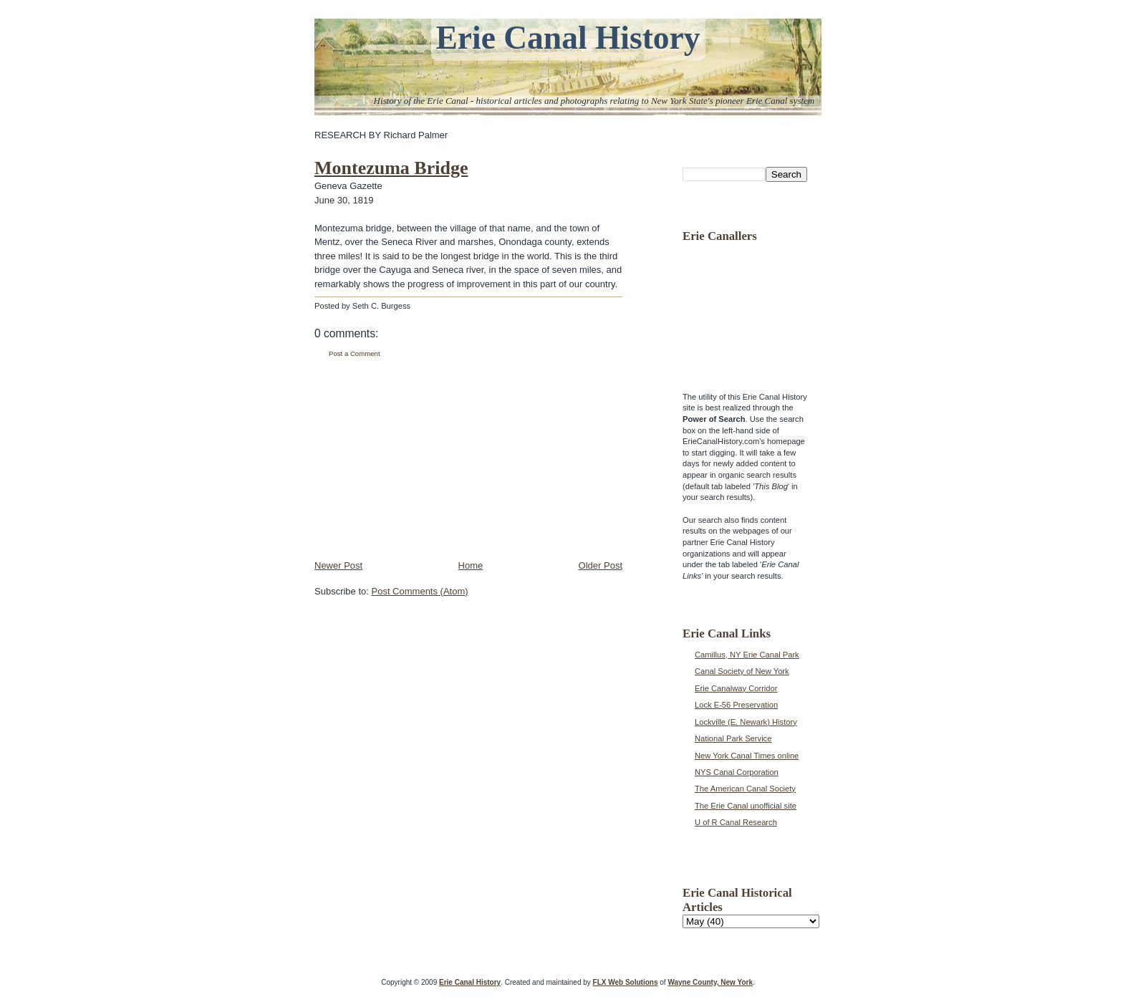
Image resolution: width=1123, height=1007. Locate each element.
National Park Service (733, 738)
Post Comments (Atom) (420, 591)
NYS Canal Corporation (737, 772)
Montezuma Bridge (391, 168)
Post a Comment (354, 353)
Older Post (600, 565)
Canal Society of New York (742, 671)
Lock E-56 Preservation (736, 704)
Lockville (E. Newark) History (746, 722)
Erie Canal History (567, 37)
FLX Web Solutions (625, 982)
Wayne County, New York (710, 982)
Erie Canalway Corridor (736, 688)
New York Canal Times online (747, 755)
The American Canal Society (745, 788)
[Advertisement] (421, 459)
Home (470, 565)
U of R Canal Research (736, 822)
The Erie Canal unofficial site (745, 805)
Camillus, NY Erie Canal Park (747, 654)
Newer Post (338, 565)
